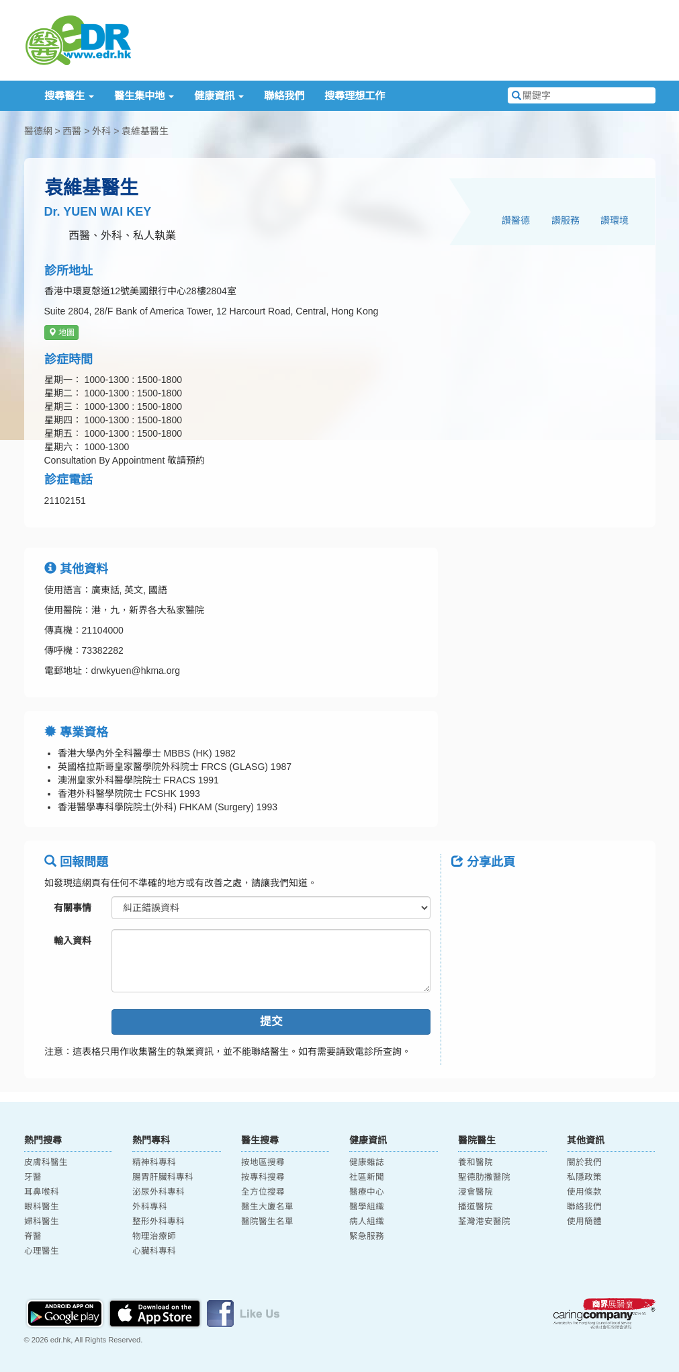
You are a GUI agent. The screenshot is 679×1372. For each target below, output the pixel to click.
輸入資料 (72, 940)
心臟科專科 (154, 1251)
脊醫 (33, 1236)
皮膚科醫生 (46, 1162)
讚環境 (614, 220)
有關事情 (72, 907)
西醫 (71, 131)
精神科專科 (154, 1162)
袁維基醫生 (145, 131)
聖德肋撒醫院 (484, 1177)
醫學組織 (366, 1206)
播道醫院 (475, 1206)
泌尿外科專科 (158, 1192)
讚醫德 (516, 220)
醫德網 (38, 131)
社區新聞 (366, 1177)
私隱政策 (584, 1177)
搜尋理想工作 (354, 95)
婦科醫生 (41, 1221)
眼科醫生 (41, 1206)
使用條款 (584, 1192)
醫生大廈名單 (267, 1206)
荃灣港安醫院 (484, 1221)
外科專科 (149, 1206)
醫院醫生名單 (267, 1221)
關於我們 (584, 1162)
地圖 (61, 332)
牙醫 (33, 1177)
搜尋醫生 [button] (69, 95)
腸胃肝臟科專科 (162, 1177)
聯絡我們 (284, 95)
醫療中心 (366, 1192)
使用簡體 (584, 1221)
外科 (101, 131)
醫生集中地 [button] (144, 95)
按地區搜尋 (263, 1162)
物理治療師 (154, 1236)
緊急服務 (366, 1236)
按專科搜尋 (263, 1177)
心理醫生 (41, 1251)
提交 (271, 1021)
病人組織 (366, 1221)
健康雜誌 (366, 1162)
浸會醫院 (475, 1192)
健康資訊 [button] (219, 95)
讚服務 (565, 220)
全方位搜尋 (263, 1192)
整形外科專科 (158, 1221)
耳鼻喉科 (41, 1192)
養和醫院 (475, 1162)
